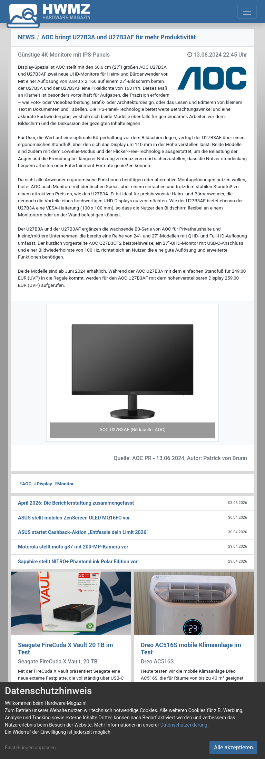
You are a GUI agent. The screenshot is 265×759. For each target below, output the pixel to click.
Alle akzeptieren (233, 747)
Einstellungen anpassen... (32, 747)
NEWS (26, 37)
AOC (25, 483)
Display (43, 483)
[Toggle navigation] (247, 12)
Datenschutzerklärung (183, 725)
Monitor (64, 483)
